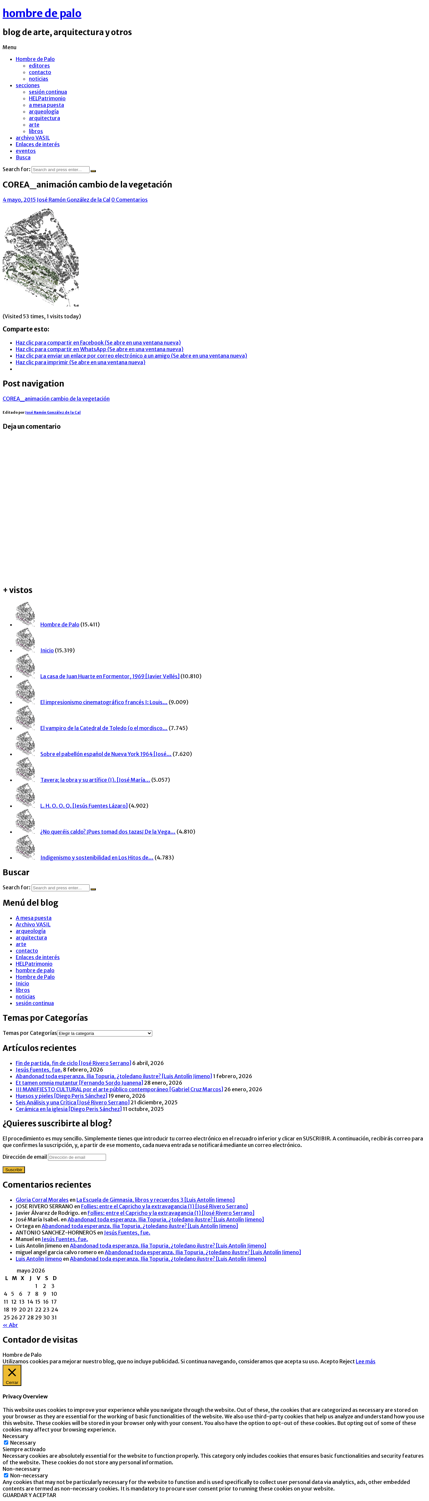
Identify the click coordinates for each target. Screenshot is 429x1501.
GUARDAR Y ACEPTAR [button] (29, 1495)
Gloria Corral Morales (42, 1199)
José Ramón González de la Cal (73, 199)
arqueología (44, 111)
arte (34, 124)
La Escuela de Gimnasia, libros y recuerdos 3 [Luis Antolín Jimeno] (155, 1199)
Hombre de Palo (35, 59)
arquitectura (44, 118)
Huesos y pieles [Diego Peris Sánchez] (61, 1096)
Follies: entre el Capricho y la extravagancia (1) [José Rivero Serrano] (164, 1206)
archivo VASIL (33, 137)
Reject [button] (347, 1361)
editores (39, 65)
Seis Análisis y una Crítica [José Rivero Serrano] (73, 1102)
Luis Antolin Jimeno (39, 1258)
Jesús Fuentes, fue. (39, 1069)
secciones (28, 85)
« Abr (10, 1325)
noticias (38, 78)
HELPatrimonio (47, 98)
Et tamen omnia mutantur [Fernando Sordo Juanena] (79, 1082)
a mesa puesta (46, 105)
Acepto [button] (329, 1361)
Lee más (365, 1361)
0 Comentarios (129, 199)
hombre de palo (42, 13)
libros (36, 131)
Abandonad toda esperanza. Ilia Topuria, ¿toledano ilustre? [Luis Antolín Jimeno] (114, 1076)
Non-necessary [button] (21, 1469)
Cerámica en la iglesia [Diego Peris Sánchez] (69, 1109)
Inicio (22, 983)
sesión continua (48, 92)
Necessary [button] (15, 1436)
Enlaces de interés (38, 144)
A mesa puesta (34, 918)
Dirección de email (25, 1157)
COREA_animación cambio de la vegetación (56, 398)
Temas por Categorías (30, 1033)
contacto (40, 72)
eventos (26, 151)
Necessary (23, 1442)
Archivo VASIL (33, 924)
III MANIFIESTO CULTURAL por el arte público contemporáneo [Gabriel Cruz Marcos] (119, 1089)
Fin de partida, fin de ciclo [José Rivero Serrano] (73, 1063)
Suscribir (13, 1169)
